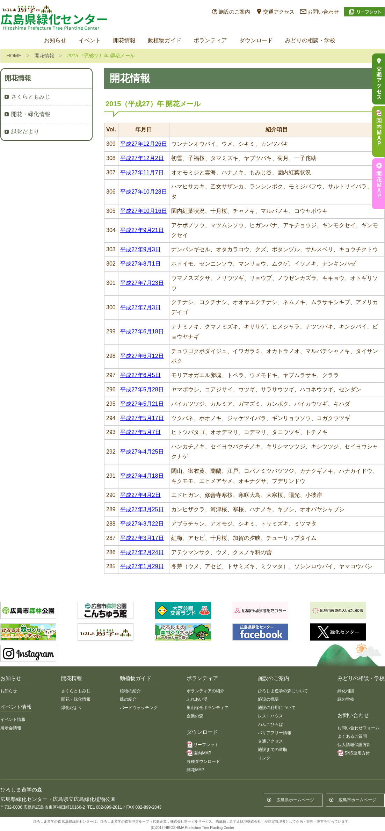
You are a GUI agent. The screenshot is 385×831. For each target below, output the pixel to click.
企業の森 (195, 716)
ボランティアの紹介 (205, 690)
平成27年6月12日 (142, 356)
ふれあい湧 (197, 699)
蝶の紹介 (128, 699)
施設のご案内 (234, 12)
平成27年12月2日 (142, 158)
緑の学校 (345, 699)
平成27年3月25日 (142, 509)
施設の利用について (277, 707)
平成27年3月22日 (142, 524)
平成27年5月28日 (142, 389)
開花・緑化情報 (30, 114)
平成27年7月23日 (142, 283)
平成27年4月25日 (142, 452)
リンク (264, 758)
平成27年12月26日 (143, 144)
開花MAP (195, 769)
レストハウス (270, 716)
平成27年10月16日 (143, 211)
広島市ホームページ (357, 799)
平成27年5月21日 (142, 404)
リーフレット (206, 744)
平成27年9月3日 (140, 249)
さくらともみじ (30, 97)
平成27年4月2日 (140, 495)
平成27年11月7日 (142, 172)
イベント (90, 40)
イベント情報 (13, 719)
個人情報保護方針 (354, 744)
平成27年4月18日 (142, 476)
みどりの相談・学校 (310, 40)
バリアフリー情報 (274, 732)
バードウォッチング (139, 707)
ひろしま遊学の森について (283, 690)
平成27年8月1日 (140, 264)
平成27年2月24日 (142, 552)
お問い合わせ (323, 12)
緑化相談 (345, 690)
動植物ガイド (164, 40)
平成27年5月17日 (142, 418)
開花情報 (124, 40)
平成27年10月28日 (143, 192)
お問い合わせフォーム (358, 727)
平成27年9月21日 (142, 230)
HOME (13, 55)
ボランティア (210, 40)
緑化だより (25, 132)
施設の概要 (268, 699)
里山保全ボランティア (207, 707)
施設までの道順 (272, 749)
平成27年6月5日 (140, 375)
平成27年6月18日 (142, 331)
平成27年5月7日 (140, 432)
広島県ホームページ (295, 799)
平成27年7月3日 (140, 307)
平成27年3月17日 (142, 538)
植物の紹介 (130, 690)
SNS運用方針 (357, 753)
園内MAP (202, 753)
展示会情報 (10, 727)
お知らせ (55, 40)
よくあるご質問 (352, 736)
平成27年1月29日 (142, 566)
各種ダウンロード (203, 761)
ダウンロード (256, 40)
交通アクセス (279, 12)
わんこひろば (270, 724)
